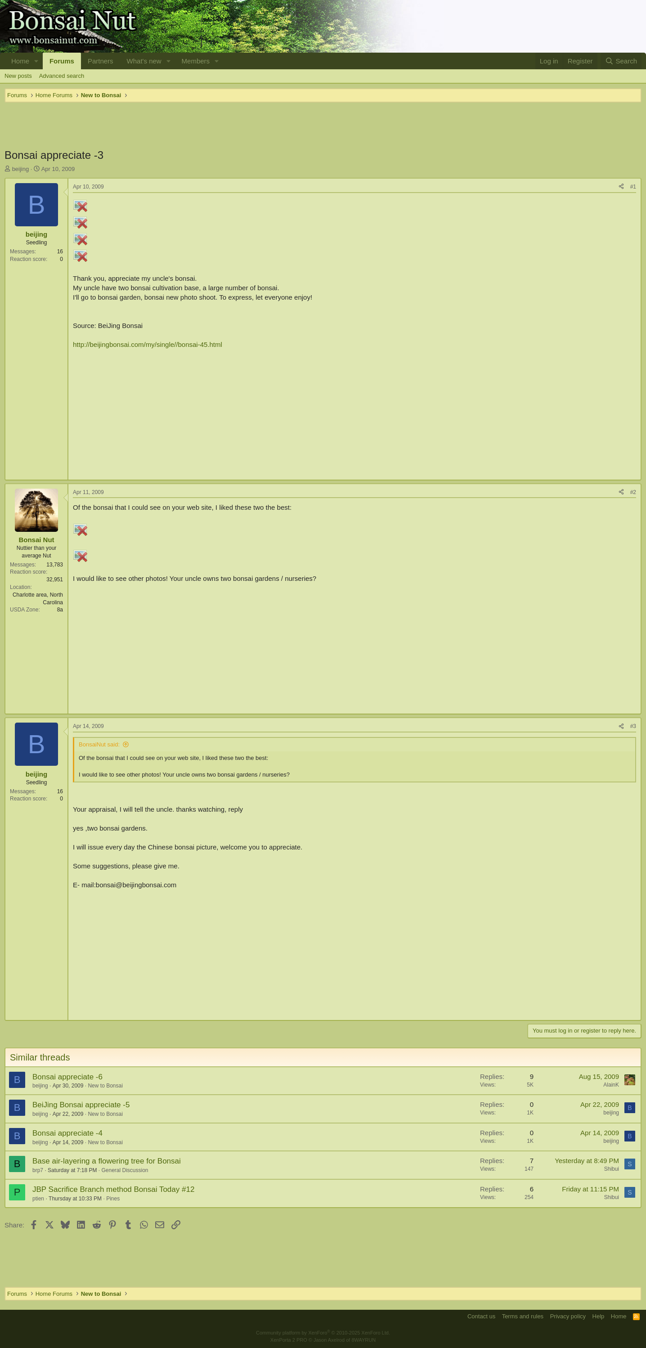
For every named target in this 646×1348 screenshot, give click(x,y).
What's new (144, 61)
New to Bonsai (105, 1086)
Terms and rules (522, 1316)
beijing (20, 169)
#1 (633, 187)
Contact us (481, 1316)
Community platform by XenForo (323, 1332)
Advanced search (61, 75)
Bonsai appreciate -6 (67, 1077)
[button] (36, 61)
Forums (61, 61)
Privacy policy (568, 1316)
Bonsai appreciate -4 (67, 1133)
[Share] (621, 187)
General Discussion (124, 1170)
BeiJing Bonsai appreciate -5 (81, 1105)
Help (598, 1316)
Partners (100, 61)
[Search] (621, 61)
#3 (633, 726)
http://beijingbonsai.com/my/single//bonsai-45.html (147, 344)
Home (20, 61)
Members (196, 61)
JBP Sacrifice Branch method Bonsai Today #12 (113, 1189)
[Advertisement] (323, 125)
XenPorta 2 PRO (288, 1340)
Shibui (611, 1169)
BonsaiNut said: (99, 744)
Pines (113, 1198)
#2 (633, 492)
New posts (18, 75)
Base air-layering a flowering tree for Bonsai (106, 1161)
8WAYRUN (363, 1340)
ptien (38, 1198)
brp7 (37, 1170)
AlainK (611, 1085)
